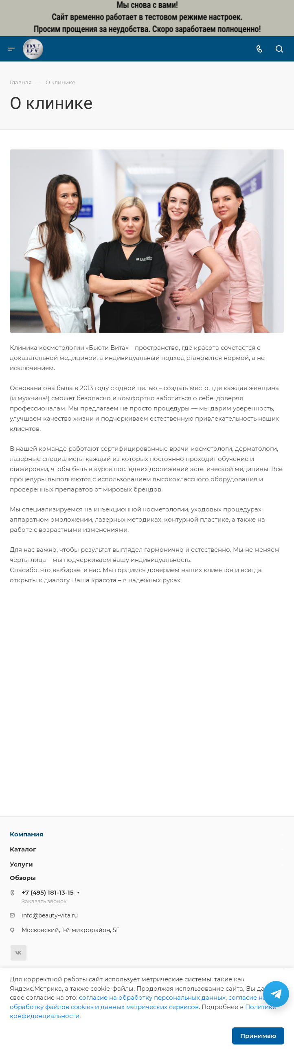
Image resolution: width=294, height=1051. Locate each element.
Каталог (23, 849)
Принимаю (258, 1036)
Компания (26, 834)
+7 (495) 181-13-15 (48, 892)
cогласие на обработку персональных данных (152, 997)
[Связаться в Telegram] (276, 994)
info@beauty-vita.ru (50, 915)
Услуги (21, 864)
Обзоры (23, 878)
